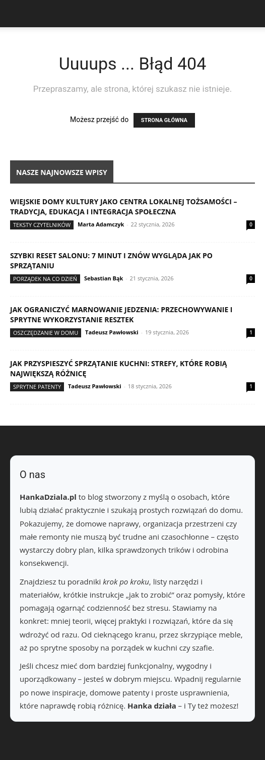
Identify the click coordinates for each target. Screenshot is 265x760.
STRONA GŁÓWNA (164, 120)
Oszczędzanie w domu (45, 332)
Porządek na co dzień (45, 278)
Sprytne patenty (37, 386)
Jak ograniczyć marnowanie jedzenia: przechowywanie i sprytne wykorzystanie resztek (121, 314)
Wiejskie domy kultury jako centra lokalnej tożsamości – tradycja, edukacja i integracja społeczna (123, 206)
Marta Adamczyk (101, 224)
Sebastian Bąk (103, 278)
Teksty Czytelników (42, 224)
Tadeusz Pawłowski (112, 332)
